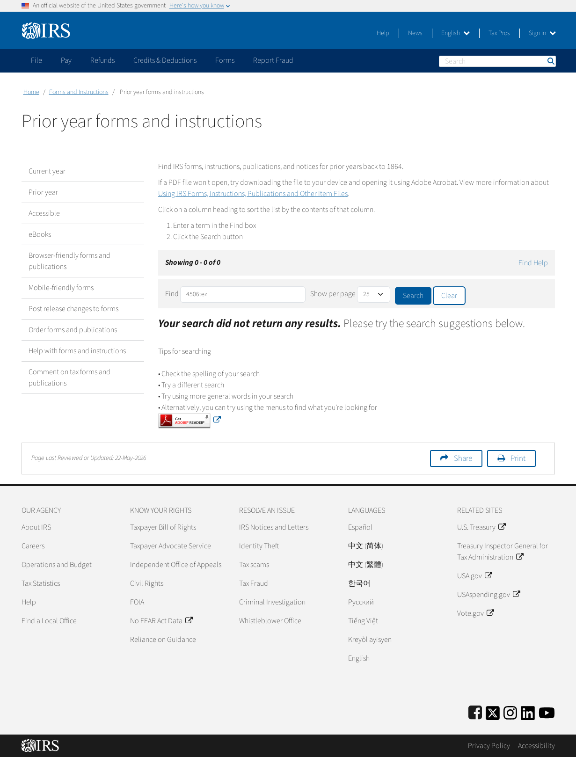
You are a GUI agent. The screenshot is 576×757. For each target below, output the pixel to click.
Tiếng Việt (363, 621)
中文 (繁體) (365, 565)
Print (517, 458)
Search (550, 61)
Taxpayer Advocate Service (170, 546)
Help (383, 33)
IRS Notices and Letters (273, 527)
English (455, 33)
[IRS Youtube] (547, 711)
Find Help (533, 263)
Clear (449, 296)
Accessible (44, 213)
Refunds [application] (102, 60)
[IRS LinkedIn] (528, 711)
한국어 (359, 583)
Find (172, 294)
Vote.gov (475, 613)
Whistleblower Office (270, 621)
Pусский (361, 602)
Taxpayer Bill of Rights (163, 527)
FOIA (137, 602)
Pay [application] (66, 60)
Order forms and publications (73, 330)
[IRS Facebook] (475, 711)
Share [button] (463, 458)
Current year (47, 171)
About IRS (36, 527)
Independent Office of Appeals (175, 565)
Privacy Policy (489, 745)
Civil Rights (146, 583)
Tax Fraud (253, 583)
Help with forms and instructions (77, 351)
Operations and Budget (57, 565)
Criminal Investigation (272, 602)
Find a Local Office (49, 621)
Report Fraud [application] (273, 60)
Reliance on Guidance (163, 639)
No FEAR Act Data (161, 621)
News (415, 33)
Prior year (43, 192)
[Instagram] (510, 711)
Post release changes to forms (73, 309)
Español (360, 527)
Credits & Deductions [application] (165, 60)
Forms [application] (224, 60)
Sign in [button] (542, 33)
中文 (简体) (365, 546)
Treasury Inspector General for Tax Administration (502, 551)
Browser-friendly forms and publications (69, 261)
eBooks (40, 234)
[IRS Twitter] (493, 711)
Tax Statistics (41, 583)
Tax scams (254, 565)
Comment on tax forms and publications (69, 377)
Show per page (333, 294)
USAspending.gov (488, 595)
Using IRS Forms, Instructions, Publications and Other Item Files (253, 194)
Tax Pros (499, 33)
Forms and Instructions (79, 92)
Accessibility (536, 745)
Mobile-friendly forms (61, 288)
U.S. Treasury (481, 527)
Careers (33, 546)
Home (31, 92)
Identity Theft (259, 546)
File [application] (36, 60)
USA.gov (474, 576)
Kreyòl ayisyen (370, 639)
